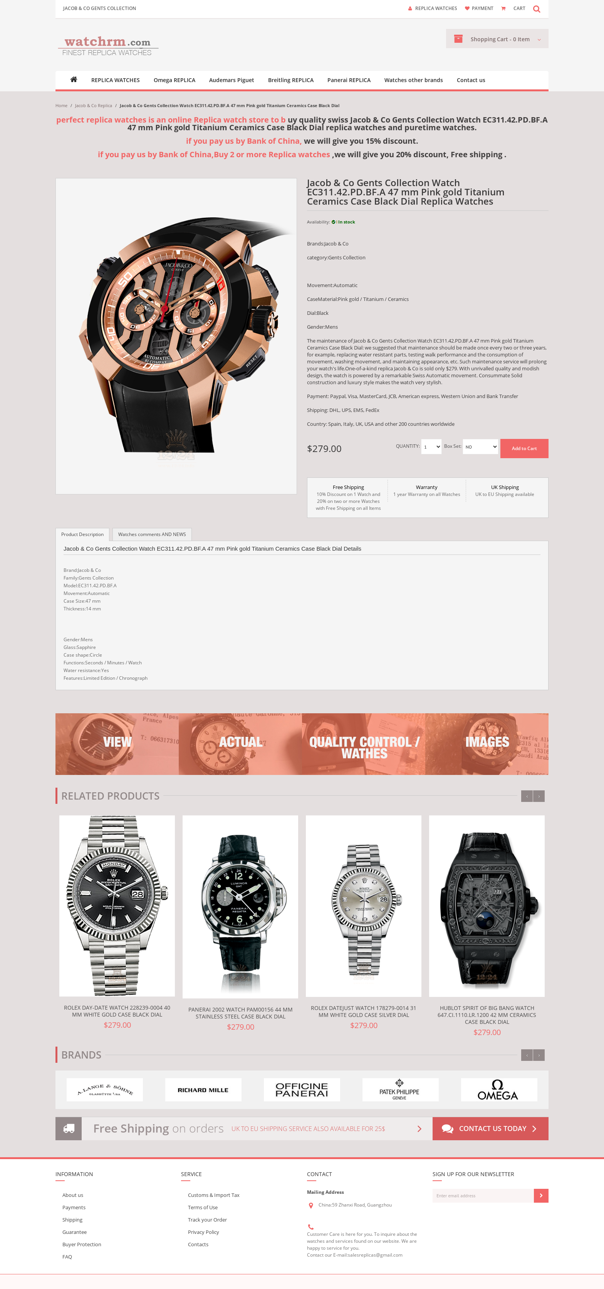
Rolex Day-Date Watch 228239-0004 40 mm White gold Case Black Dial (117, 1011)
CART (519, 8)
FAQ (67, 1256)
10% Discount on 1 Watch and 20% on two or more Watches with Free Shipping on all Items (348, 497)
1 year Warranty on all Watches (427, 490)
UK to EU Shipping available (505, 490)
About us (72, 1195)
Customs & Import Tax (214, 1195)
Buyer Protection (81, 1244)
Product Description (82, 534)
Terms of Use (203, 1207)
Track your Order (207, 1219)
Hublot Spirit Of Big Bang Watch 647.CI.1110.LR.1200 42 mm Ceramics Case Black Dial (487, 1014)
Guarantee (74, 1231)
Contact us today (491, 1128)
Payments (74, 1207)
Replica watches (436, 8)
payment (482, 8)
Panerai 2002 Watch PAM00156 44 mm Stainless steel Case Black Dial (240, 1013)
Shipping (72, 1219)
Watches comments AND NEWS (152, 534)
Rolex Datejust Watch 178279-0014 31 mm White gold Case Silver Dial (363, 1011)
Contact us (471, 80)
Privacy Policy (203, 1231)
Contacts (198, 1244)
